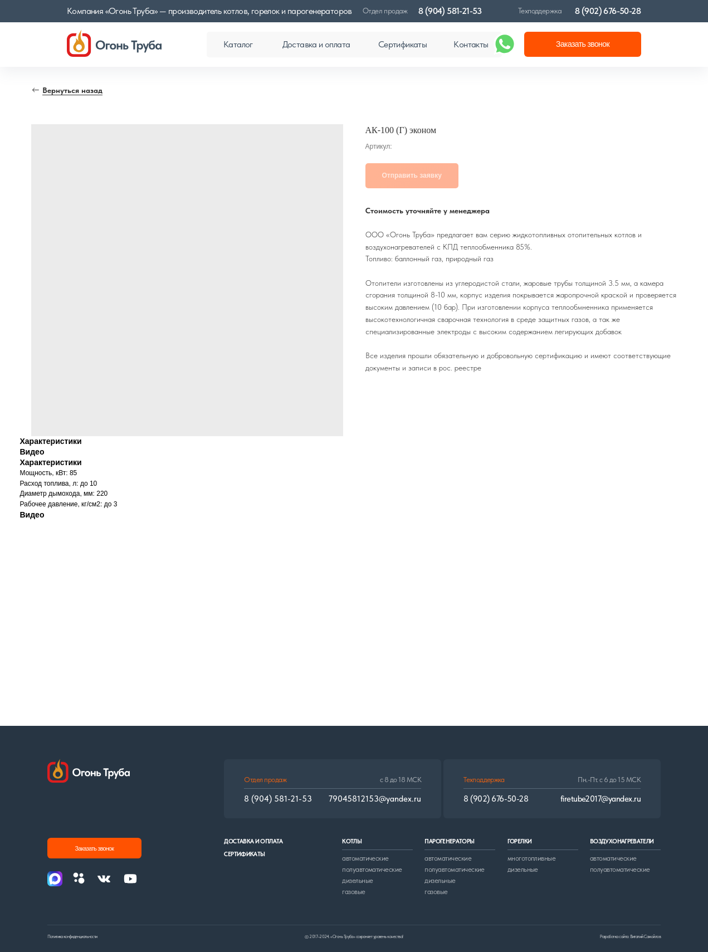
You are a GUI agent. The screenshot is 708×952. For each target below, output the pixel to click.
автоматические (365, 858)
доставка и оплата (253, 841)
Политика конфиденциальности (72, 936)
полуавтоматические (372, 869)
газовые (353, 891)
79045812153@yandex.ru (375, 799)
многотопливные (531, 858)
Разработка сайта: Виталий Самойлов (630, 936)
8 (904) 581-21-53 (450, 11)
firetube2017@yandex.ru (600, 799)
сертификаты (244, 854)
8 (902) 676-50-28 (608, 11)
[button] (582, 44)
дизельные (357, 880)
